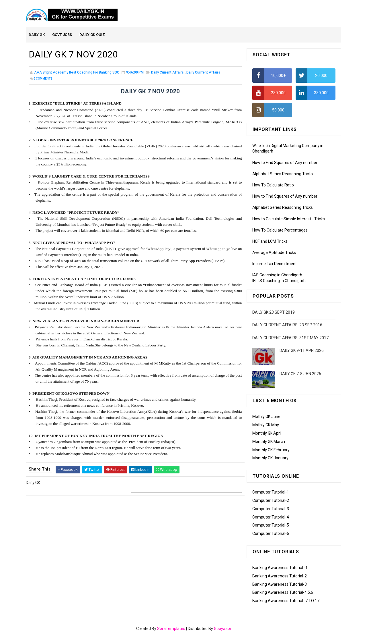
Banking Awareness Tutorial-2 (279, 576)
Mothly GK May (265, 425)
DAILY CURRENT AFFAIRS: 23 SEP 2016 (287, 325)
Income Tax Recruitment (274, 264)
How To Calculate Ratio (273, 185)
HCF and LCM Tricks (270, 241)
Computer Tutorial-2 (270, 500)
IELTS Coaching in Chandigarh (279, 281)
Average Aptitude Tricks (274, 252)
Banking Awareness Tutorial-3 (279, 584)
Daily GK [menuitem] (37, 35)
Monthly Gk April (267, 433)
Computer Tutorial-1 (270, 492)
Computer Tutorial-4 (270, 517)
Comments (43, 79)
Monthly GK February (271, 450)
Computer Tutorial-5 (270, 525)
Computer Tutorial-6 (270, 533)
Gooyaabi (222, 629)
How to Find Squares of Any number (284, 163)
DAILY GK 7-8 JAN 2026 (300, 374)
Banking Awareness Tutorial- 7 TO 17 (285, 601)
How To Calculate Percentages (280, 230)
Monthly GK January (270, 458)
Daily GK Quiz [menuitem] (92, 35)
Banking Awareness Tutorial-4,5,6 (282, 593)
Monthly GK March (268, 442)
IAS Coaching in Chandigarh (277, 275)
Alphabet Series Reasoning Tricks (282, 174)
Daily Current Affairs (167, 73)
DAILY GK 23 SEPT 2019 (273, 312)
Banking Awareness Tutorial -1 (280, 568)
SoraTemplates (171, 629)
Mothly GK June (266, 417)
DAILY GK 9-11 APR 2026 (302, 351)
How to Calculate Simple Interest (281, 219)
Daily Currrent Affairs (203, 73)
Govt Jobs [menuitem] (62, 35)
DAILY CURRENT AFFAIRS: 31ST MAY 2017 (290, 338)
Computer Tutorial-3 (270, 509)
